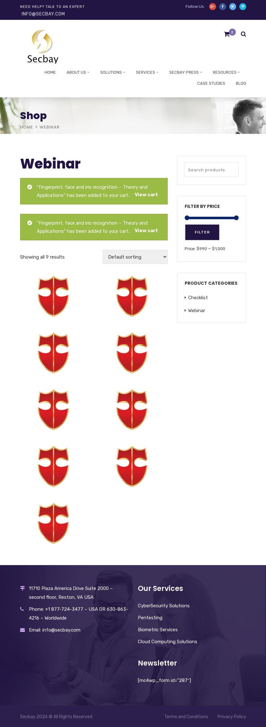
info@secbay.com (43, 14)
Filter (202, 232)
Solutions (111, 72)
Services (145, 72)
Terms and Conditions (186, 716)
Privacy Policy (232, 716)
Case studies (211, 83)
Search (232, 170)
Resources (224, 72)
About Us (76, 72)
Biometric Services (158, 630)
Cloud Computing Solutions (167, 641)
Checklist (198, 298)
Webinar (196, 310)
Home (50, 72)
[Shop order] (135, 257)
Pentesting (150, 618)
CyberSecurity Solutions (164, 606)
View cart (146, 194)
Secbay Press (184, 72)
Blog (241, 83)
